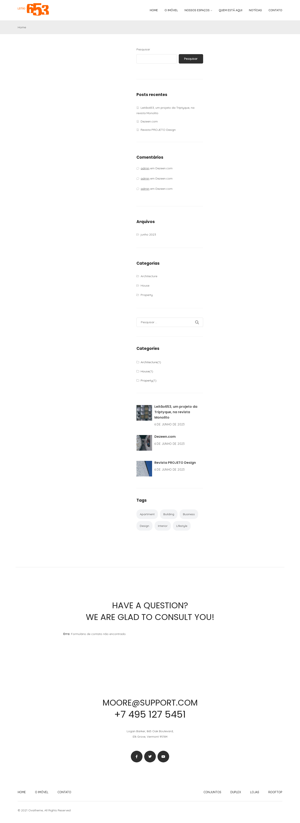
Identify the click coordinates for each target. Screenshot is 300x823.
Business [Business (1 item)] (189, 514)
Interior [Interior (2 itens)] (163, 526)
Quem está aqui (230, 10)
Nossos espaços (197, 10)
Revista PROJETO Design (158, 130)
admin (145, 168)
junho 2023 (148, 234)
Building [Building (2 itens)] (168, 514)
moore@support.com (150, 702)
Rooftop (275, 792)
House (145, 285)
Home (154, 10)
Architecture (149, 276)
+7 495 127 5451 (150, 714)
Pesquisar (143, 49)
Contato (275, 10)
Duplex (235, 792)
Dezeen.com (149, 121)
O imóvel (171, 10)
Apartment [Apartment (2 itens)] (147, 514)
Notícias (255, 10)
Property (147, 295)
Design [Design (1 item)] (144, 526)
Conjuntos (212, 792)
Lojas (254, 792)
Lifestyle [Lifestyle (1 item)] (181, 526)
